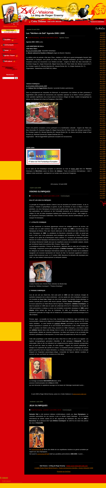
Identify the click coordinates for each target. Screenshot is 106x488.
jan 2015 (102, 44)
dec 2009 (102, 147)
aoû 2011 (102, 110)
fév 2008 (102, 186)
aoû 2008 (103, 178)
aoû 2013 (102, 66)
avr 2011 (102, 116)
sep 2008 (102, 176)
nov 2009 (102, 149)
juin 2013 (102, 68)
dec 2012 (102, 81)
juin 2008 (102, 182)
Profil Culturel (6, 481)
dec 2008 (102, 171)
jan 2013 (102, 79)
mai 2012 (102, 94)
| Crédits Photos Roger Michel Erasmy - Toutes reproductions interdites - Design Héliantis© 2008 (63, 468)
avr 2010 (102, 138)
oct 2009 (102, 151)
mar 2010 (102, 140)
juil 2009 (102, 158)
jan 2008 (102, 189)
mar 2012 (102, 99)
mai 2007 (102, 195)
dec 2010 (102, 123)
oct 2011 (102, 105)
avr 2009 (102, 165)
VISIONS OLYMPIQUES (39, 191)
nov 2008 (102, 173)
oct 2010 (102, 127)
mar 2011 (102, 118)
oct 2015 (102, 33)
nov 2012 (102, 83)
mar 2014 (102, 57)
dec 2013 (102, 59)
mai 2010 (102, 136)
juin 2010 (102, 134)
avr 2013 (102, 72)
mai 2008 (102, 184)
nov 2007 (102, 191)
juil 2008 (102, 180)
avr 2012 (102, 96)
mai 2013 (102, 70)
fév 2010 (102, 143)
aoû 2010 (102, 129)
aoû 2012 (102, 90)
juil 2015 (102, 35)
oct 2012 (102, 85)
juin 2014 (102, 50)
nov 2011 (102, 103)
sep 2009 (102, 154)
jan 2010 (102, 145)
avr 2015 (102, 39)
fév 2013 (102, 77)
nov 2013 (102, 61)
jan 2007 (102, 198)
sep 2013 (102, 63)
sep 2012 (102, 88)
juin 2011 (102, 114)
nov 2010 (102, 125)
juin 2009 (102, 160)
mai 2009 (102, 162)
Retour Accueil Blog (10, 26)
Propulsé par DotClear (63, 471)
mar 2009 (102, 167)
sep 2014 (102, 48)
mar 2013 (102, 74)
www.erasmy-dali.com (79, 394)
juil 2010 (102, 132)
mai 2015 (102, 37)
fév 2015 (102, 41)
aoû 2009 (102, 156)
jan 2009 (102, 169)
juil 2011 (102, 112)
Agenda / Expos (64, 37)
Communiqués (65, 196)
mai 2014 (102, 52)
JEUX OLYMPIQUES (38, 405)
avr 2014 (102, 55)
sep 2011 (102, 107)
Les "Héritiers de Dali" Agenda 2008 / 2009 (45, 33)
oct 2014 (102, 46)
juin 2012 (102, 92)
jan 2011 (102, 121)
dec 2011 (102, 101)
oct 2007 (102, 193)
